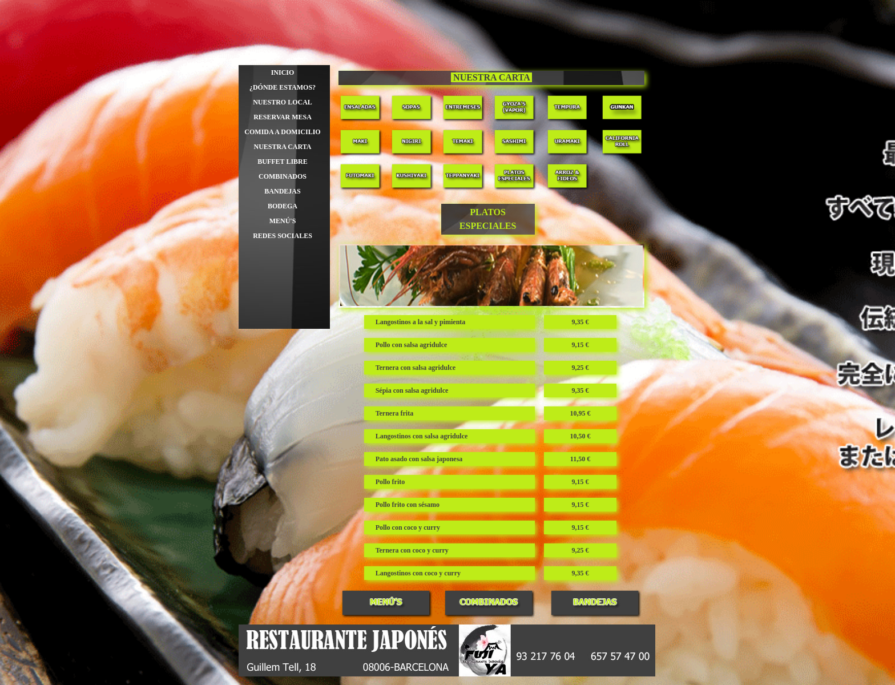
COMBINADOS (283, 176)
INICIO (283, 72)
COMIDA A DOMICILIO (282, 132)
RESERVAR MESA (282, 117)
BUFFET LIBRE (282, 162)
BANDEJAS (282, 191)
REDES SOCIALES (282, 236)
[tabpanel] (492, 77)
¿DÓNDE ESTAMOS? (282, 87)
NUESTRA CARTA (282, 147)
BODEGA (282, 206)
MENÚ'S (282, 221)
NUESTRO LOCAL (282, 102)
